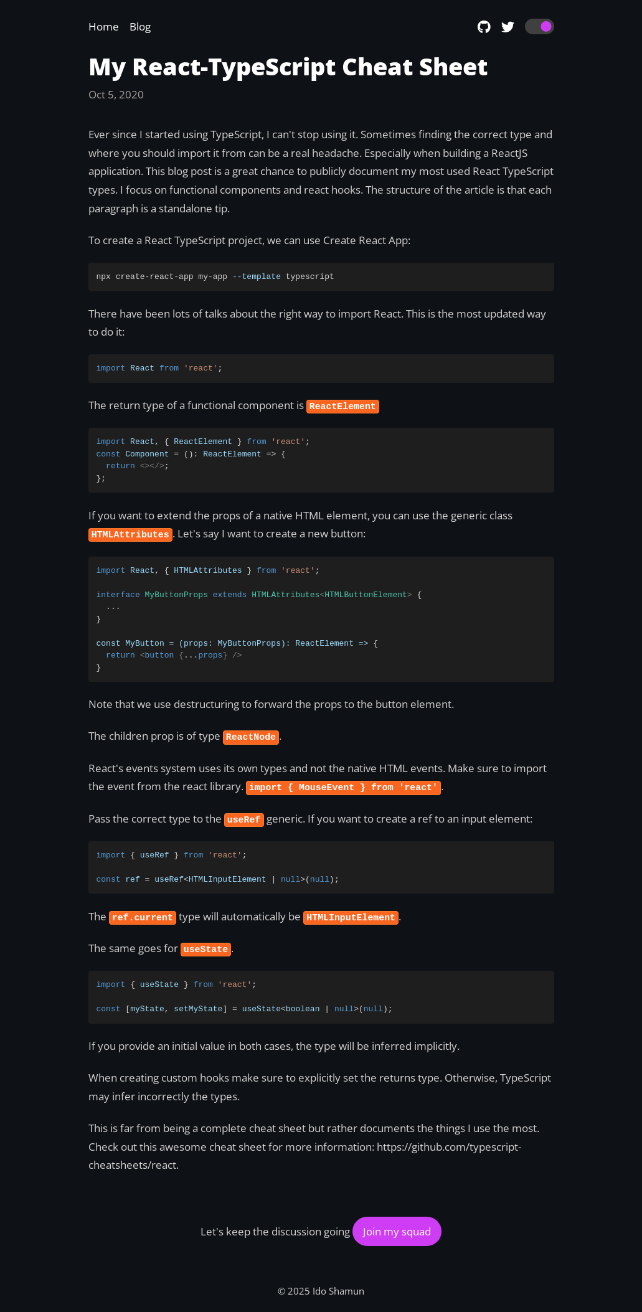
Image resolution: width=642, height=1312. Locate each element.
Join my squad (397, 1231)
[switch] (539, 27)
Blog (140, 26)
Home (103, 26)
